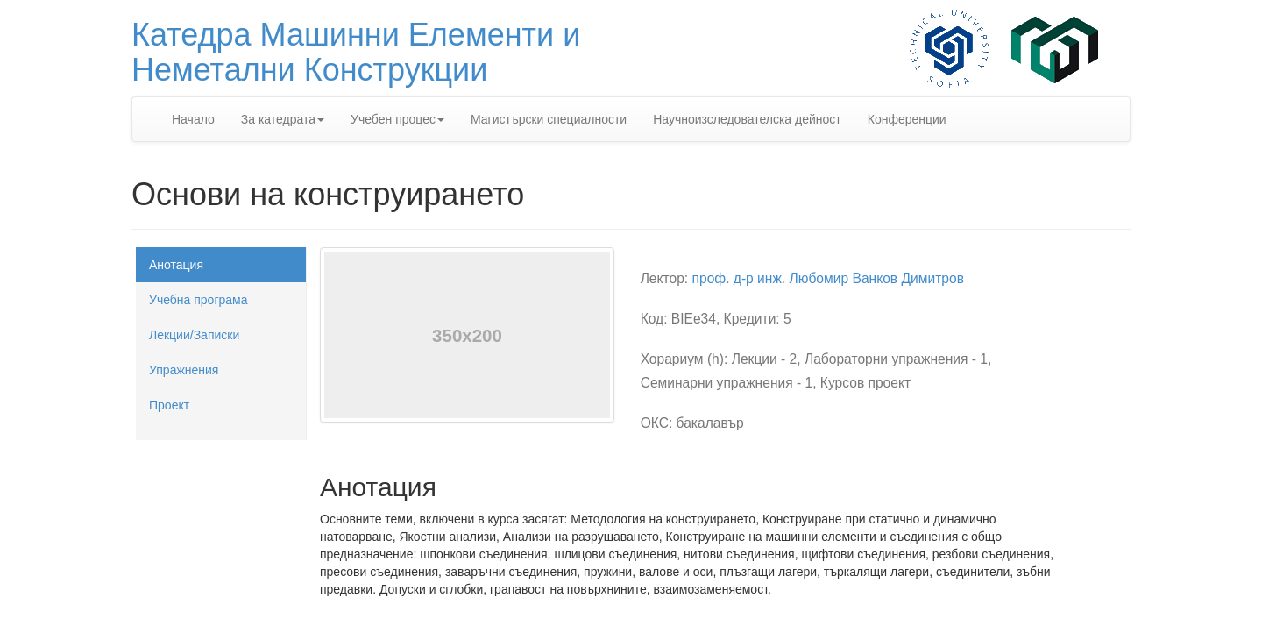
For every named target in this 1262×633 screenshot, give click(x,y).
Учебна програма (198, 300)
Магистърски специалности (549, 119)
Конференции (907, 119)
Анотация (176, 265)
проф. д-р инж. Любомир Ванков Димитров (828, 278)
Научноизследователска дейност (747, 119)
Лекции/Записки (194, 335)
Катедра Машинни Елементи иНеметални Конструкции (355, 52)
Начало (193, 119)
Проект (169, 405)
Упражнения (183, 370)
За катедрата (282, 119)
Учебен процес (397, 119)
